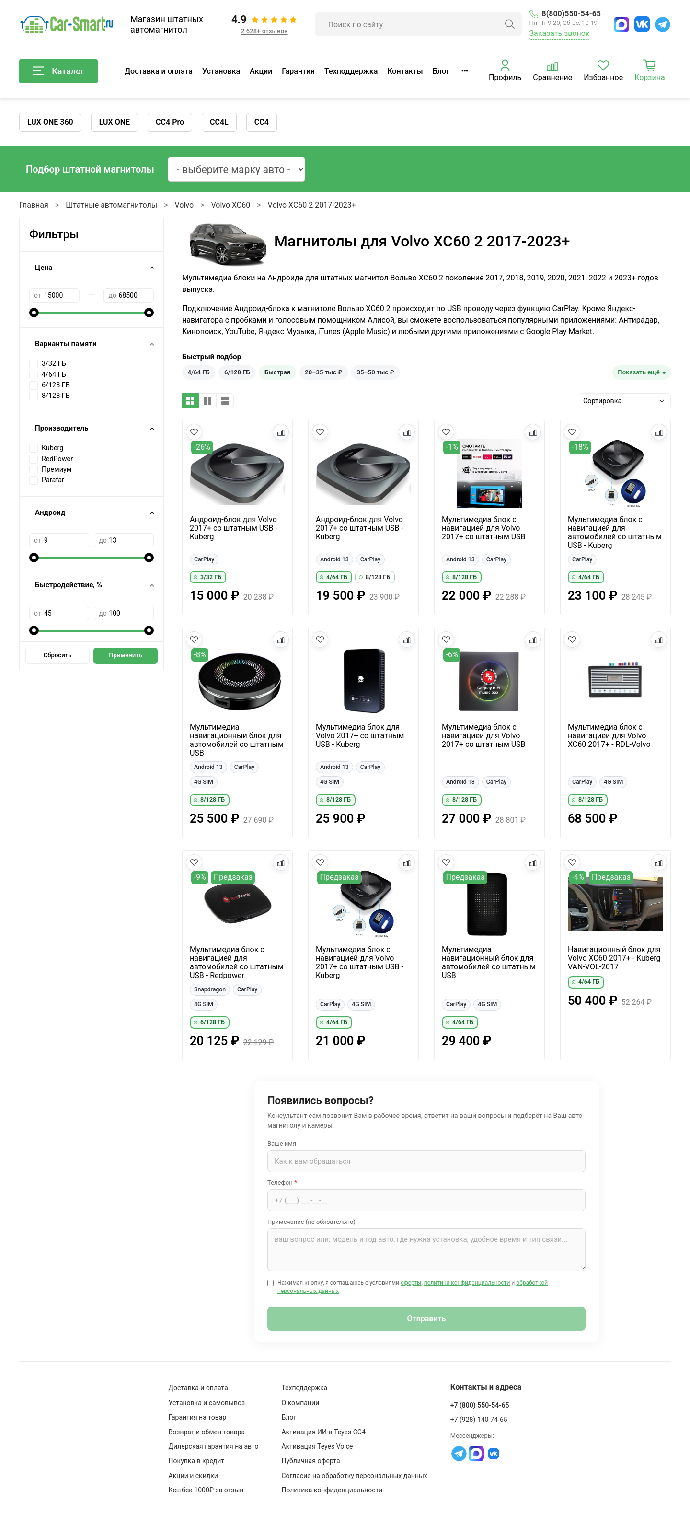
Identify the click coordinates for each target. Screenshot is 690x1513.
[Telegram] (663, 24)
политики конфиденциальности (467, 1283)
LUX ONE (114, 122)
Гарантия (298, 71)
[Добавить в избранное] (194, 432)
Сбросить (58, 655)
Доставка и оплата (159, 71)
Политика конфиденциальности (331, 1490)
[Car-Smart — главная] (66, 24)
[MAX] (621, 24)
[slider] (34, 312)
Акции (261, 71)
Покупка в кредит (197, 1461)
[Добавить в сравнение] (281, 432)
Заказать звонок (559, 33)
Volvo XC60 (230, 204)
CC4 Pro (170, 122)
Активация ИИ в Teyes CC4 (323, 1432)
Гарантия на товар (198, 1417)
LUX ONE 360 (50, 122)
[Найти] (510, 24)
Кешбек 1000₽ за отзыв (206, 1490)
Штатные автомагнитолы (111, 204)
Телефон (282, 1182)
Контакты (405, 71)
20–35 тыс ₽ (323, 372)
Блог (441, 71)
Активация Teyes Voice (317, 1446)
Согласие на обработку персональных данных (354, 1475)
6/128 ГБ (237, 372)
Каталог (58, 71)
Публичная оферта (310, 1461)
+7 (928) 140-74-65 (478, 1419)
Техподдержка (351, 71)
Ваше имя (281, 1143)
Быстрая (277, 372)
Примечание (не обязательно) (311, 1221)
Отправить (426, 1318)
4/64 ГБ (199, 372)
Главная (33, 204)
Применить (125, 655)
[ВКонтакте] (642, 24)
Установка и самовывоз (207, 1403)
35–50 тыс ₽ (375, 372)
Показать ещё (639, 372)
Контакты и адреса (486, 1387)
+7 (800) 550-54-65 (479, 1405)
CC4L (219, 122)
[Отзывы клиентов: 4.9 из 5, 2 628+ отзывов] (264, 24)
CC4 (261, 122)
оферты (411, 1283)
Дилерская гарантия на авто (214, 1446)
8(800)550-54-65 (565, 13)
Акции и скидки (193, 1475)
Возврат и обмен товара (207, 1432)
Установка (221, 71)
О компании (300, 1403)
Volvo (184, 204)
